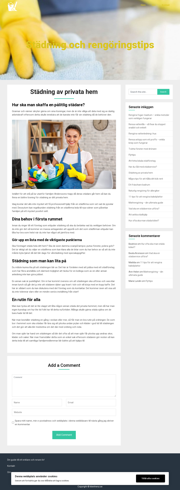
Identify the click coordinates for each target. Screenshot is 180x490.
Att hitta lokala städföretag (142, 161)
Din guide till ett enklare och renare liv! (25, 460)
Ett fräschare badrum (139, 184)
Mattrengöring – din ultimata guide (146, 202)
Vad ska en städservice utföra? (144, 208)
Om (154, 5)
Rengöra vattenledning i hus (142, 133)
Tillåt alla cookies (151, 478)
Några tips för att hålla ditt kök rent (146, 178)
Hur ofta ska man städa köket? (144, 220)
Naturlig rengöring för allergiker (144, 190)
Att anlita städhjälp (138, 214)
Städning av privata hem (141, 173)
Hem (143, 5)
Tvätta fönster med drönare (143, 149)
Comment (64, 385)
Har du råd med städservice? (143, 167)
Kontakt (166, 5)
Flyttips (132, 155)
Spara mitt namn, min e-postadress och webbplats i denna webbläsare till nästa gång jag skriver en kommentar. (64, 422)
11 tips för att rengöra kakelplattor (146, 196)
